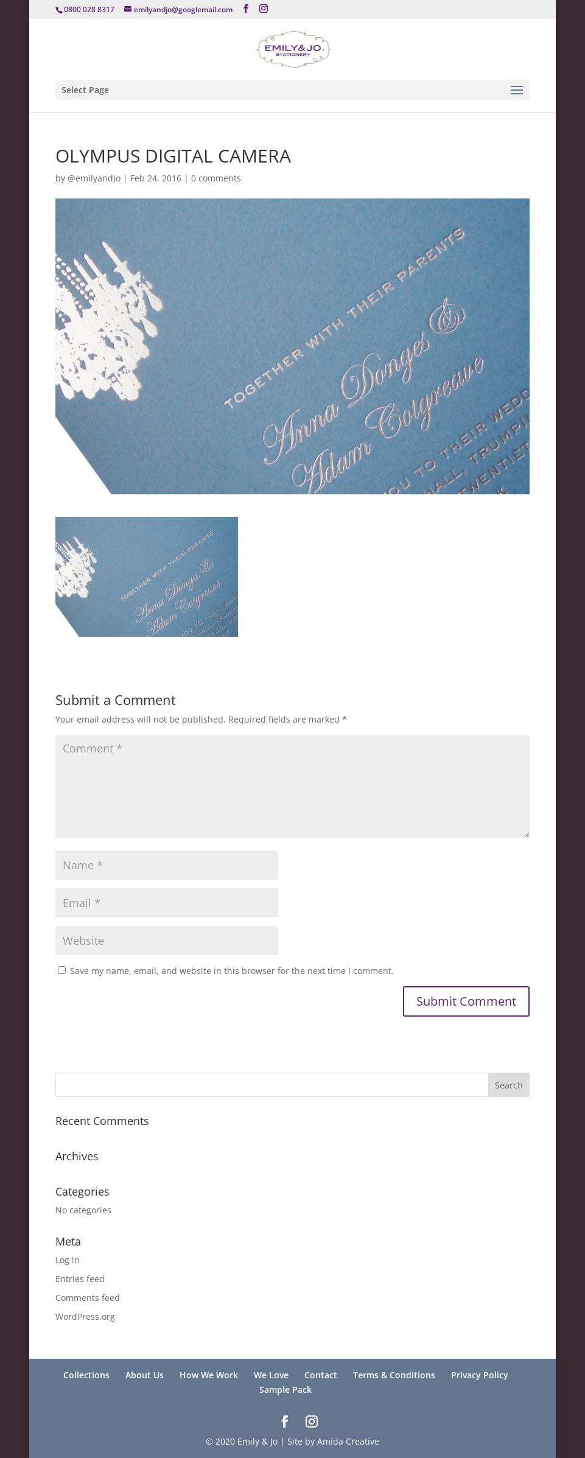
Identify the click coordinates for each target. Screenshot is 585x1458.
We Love (271, 1375)
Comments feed (87, 1297)
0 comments (216, 178)
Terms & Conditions (394, 1375)
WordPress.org (85, 1316)
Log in (67, 1260)
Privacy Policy (479, 1375)
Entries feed (80, 1279)
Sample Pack (285, 1389)
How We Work (209, 1375)
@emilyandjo (94, 178)
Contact (320, 1375)
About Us (144, 1375)
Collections (86, 1375)
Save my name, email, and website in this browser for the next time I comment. (232, 970)
